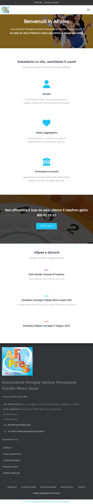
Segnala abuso (64, 502)
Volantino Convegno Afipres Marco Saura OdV (46, 300)
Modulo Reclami (11, 473)
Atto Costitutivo (12, 454)
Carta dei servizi (11, 460)
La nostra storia (28, 487)
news (46, 270)
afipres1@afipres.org (19, 425)
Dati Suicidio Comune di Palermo (46, 274)
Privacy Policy (10, 467)
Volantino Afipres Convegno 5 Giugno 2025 (46, 325)
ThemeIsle (55, 493)
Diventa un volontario (51, 3)
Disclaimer (54, 502)
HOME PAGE (12, 487)
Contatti (82, 487)
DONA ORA (38, 3)
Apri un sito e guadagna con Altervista (36, 502)
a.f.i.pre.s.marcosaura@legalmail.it (26, 431)
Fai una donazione (48, 487)
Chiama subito (46, 226)
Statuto (7, 448)
